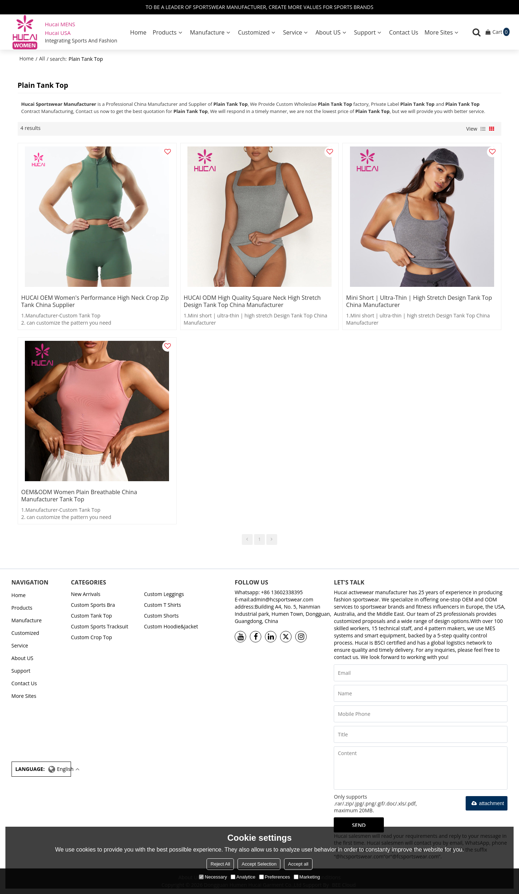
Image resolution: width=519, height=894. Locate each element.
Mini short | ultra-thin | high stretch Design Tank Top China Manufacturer (419, 301)
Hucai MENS (60, 24)
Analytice (243, 877)
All (42, 58)
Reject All (220, 864)
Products (165, 32)
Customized (254, 32)
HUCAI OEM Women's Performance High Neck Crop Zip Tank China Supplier (95, 301)
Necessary (213, 877)
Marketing (307, 877)
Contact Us (403, 32)
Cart (500, 32)
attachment (486, 803)
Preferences (274, 877)
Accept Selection (258, 864)
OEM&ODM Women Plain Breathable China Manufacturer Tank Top (79, 495)
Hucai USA (58, 32)
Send (358, 824)
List (483, 128)
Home (138, 32)
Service (292, 32)
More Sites (439, 32)
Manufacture (207, 32)
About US (328, 32)
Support (365, 32)
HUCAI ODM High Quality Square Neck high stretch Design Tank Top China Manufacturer (252, 301)
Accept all (298, 864)
